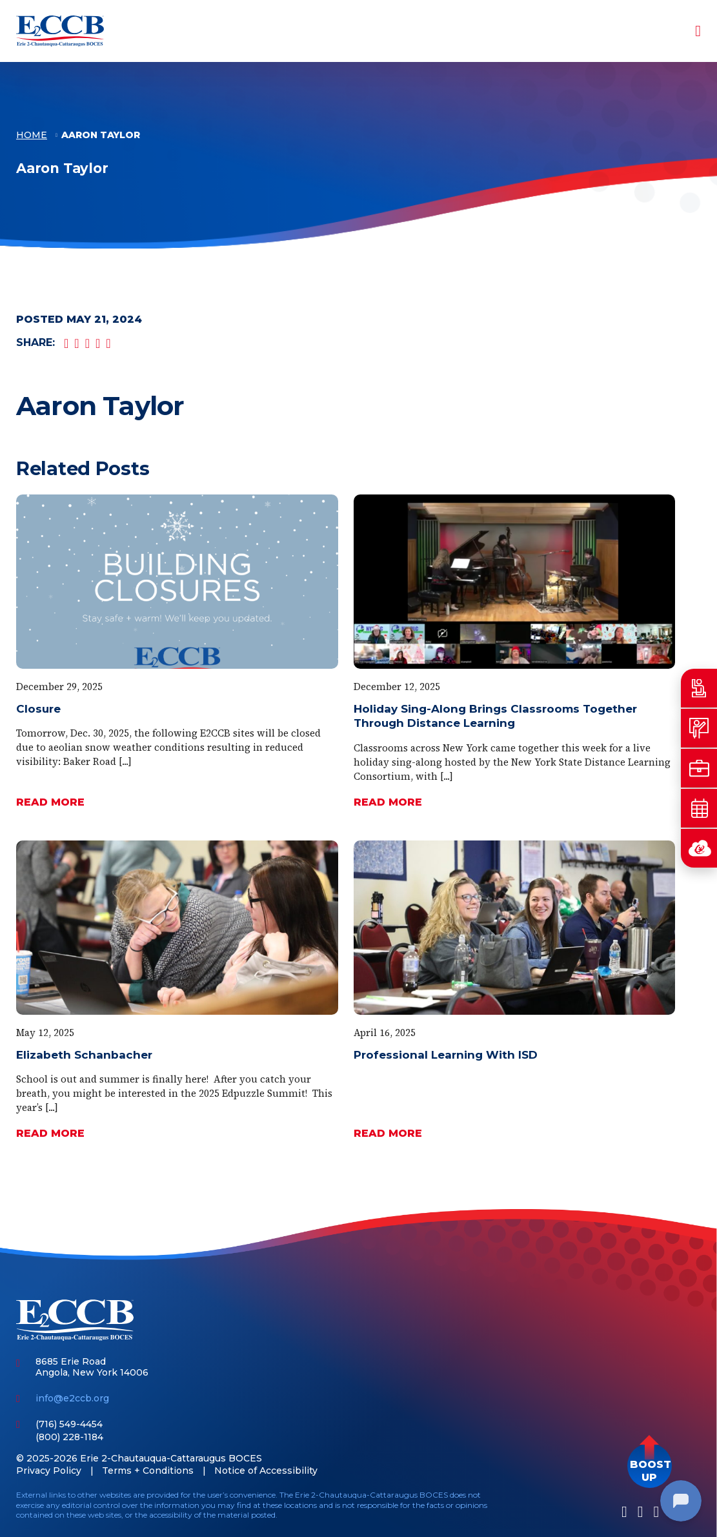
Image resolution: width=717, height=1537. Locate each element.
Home (31, 135)
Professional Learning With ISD (446, 1054)
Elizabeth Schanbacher (84, 1054)
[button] (649, 1465)
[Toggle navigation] (689, 31)
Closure (38, 708)
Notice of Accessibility (266, 1470)
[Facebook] (624, 1511)
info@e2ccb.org (72, 1398)
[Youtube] (656, 1511)
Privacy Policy (48, 1470)
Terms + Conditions (148, 1470)
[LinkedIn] (640, 1511)
